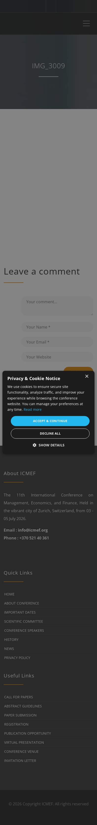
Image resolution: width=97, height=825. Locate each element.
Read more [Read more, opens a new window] (33, 409)
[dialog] (48, 412)
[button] (49, 445)
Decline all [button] (50, 433)
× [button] (86, 376)
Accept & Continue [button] (50, 421)
